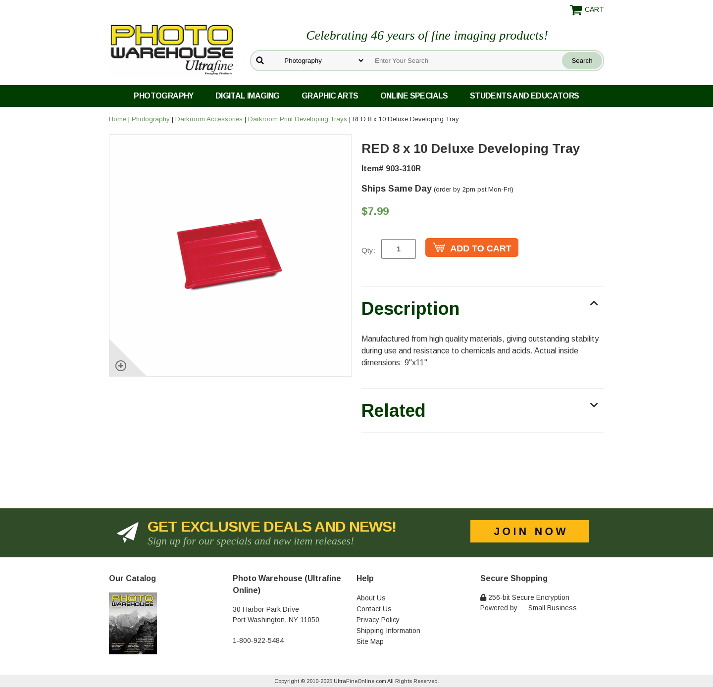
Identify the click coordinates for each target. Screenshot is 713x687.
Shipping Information (388, 631)
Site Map (370, 641)
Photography (163, 96)
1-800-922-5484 (258, 640)
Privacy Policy (378, 620)
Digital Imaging (247, 96)
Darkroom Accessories (209, 119)
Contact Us (374, 609)
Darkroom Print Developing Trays (297, 119)
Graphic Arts (330, 96)
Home (117, 119)
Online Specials (414, 96)
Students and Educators (524, 96)
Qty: (368, 250)
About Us (371, 598)
